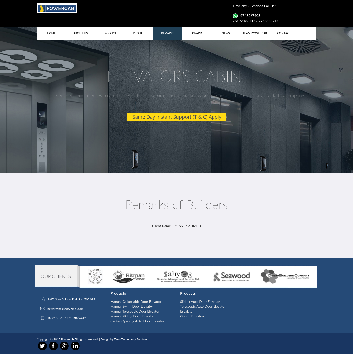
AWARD (196, 33)
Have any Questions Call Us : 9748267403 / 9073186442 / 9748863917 (255, 13)
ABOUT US (80, 33)
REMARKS (167, 33)
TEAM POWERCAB (255, 33)
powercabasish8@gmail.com (65, 309)
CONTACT (283, 33)
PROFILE (138, 33)
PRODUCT (109, 33)
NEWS (226, 33)
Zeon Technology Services (130, 339)
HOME (51, 33)
